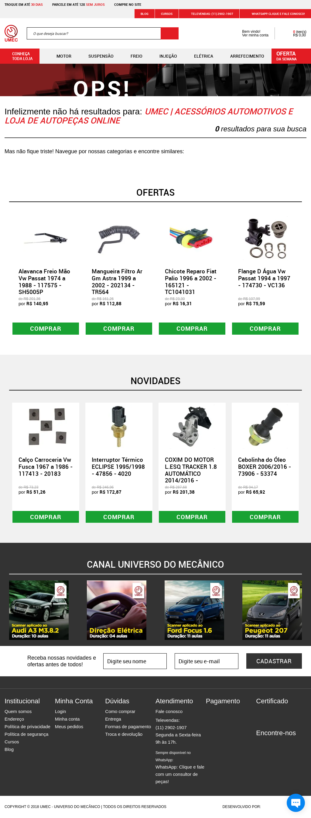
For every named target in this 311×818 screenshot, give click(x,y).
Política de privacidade (27, 726)
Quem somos (18, 711)
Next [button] (306, 274)
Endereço (14, 719)
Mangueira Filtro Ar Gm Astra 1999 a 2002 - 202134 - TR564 (117, 281)
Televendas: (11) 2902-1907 (208, 13)
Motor (59, 56)
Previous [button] (4, 274)
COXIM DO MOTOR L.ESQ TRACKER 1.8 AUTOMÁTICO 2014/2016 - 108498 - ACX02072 (191, 473)
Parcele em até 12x (78, 4)
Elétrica (198, 56)
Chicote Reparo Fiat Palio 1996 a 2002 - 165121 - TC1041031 (191, 281)
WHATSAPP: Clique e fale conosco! (274, 13)
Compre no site (127, 4)
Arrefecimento (242, 56)
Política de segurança (26, 734)
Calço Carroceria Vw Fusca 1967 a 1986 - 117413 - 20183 (46, 467)
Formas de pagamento (128, 726)
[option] (45, 275)
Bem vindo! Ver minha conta (249, 33)
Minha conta (67, 719)
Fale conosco (169, 711)
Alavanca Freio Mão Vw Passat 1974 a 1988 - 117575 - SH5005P (44, 281)
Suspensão (96, 56)
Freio (131, 56)
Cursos (167, 14)
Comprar (45, 328)
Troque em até (24, 4)
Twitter (281, 744)
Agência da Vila (272, 807)
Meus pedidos (69, 726)
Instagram (271, 744)
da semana (292, 55)
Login (60, 711)
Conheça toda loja (17, 56)
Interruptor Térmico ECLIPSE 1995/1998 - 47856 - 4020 (118, 467)
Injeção (163, 56)
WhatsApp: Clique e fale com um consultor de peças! (180, 767)
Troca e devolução (123, 734)
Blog (145, 14)
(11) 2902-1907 (171, 727)
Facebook (260, 744)
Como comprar (120, 711)
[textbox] (103, 33)
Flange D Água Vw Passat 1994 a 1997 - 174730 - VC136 (264, 278)
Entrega (113, 719)
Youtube (292, 744)
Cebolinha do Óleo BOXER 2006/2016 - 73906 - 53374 (264, 467)
